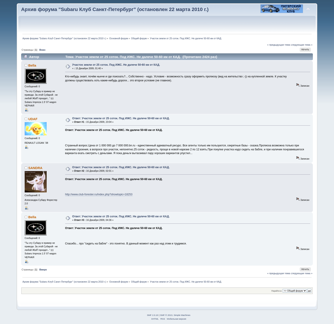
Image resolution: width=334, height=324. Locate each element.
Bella (32, 65)
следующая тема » (301, 44)
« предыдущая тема (278, 44)
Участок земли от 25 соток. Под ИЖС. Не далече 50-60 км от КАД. (116, 64)
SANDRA (35, 168)
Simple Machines (182, 315)
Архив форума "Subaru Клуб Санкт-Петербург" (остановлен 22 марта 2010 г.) (115, 9)
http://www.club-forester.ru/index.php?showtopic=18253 (99, 194)
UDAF (32, 119)
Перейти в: (276, 291)
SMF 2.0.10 (152, 315)
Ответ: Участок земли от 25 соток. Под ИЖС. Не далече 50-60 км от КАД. (121, 118)
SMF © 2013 (166, 315)
